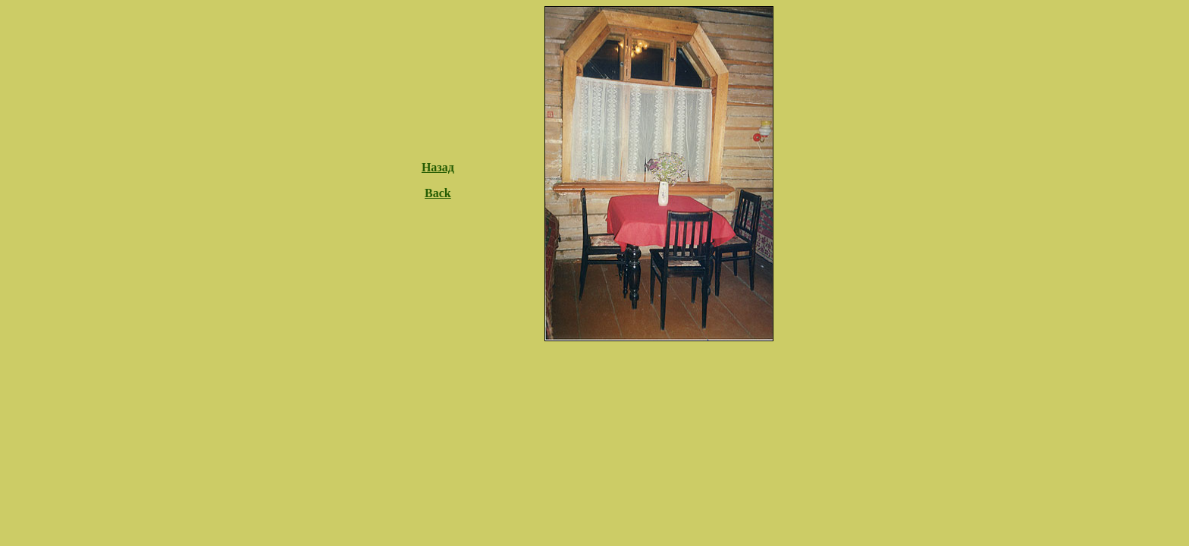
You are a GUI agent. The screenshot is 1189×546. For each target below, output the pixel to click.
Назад (438, 167)
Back (438, 193)
